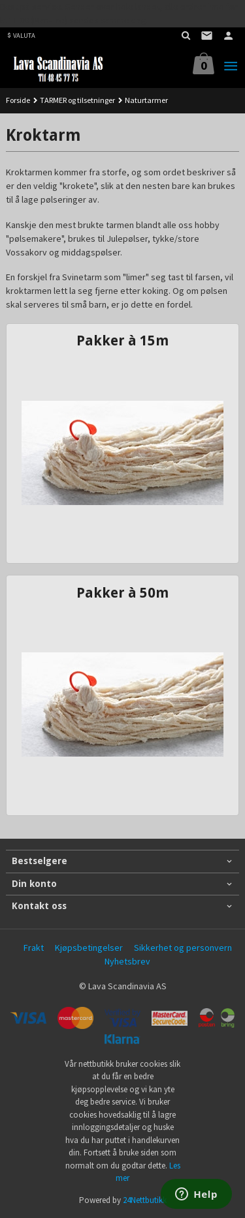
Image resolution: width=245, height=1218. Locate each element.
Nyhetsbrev (127, 961)
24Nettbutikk (145, 1200)
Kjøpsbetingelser (89, 947)
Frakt (34, 947)
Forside (18, 100)
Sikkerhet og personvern (183, 947)
